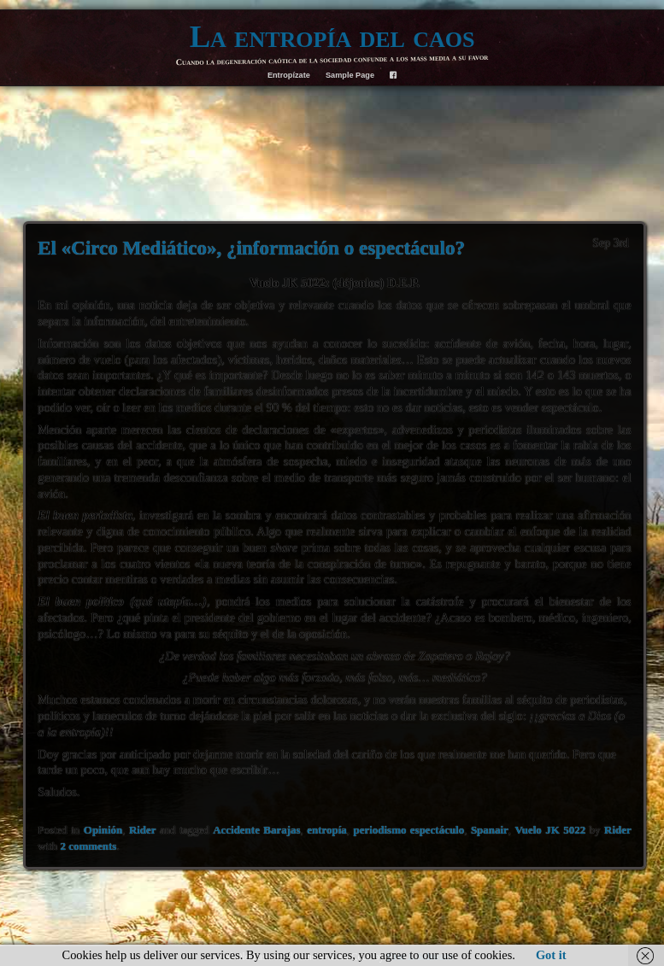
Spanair (489, 829)
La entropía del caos (332, 36)
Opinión (103, 829)
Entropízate (288, 75)
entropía (327, 829)
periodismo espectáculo (409, 829)
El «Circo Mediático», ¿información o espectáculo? (251, 248)
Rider (142, 829)
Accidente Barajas (256, 829)
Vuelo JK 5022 (550, 829)
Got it (551, 955)
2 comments (89, 846)
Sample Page (350, 75)
